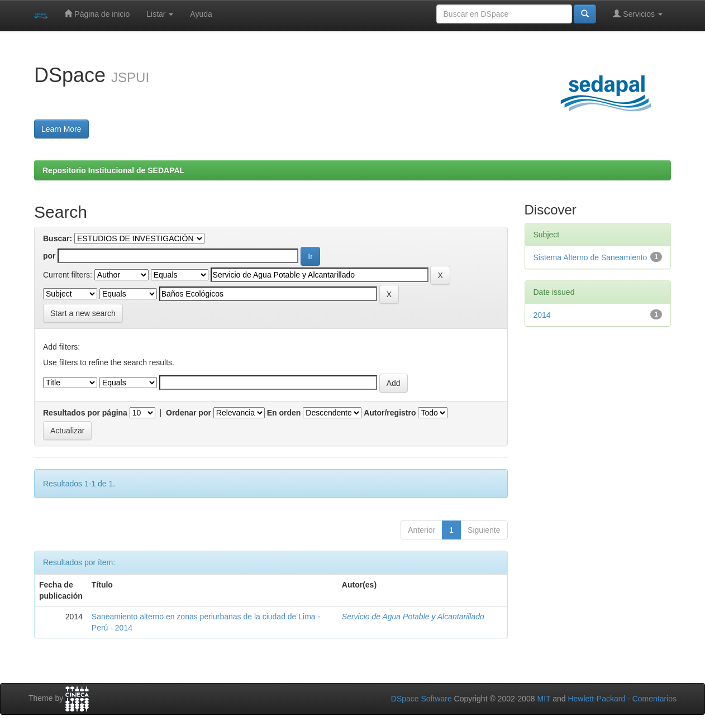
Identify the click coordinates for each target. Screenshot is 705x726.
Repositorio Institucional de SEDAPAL (113, 170)
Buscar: (57, 238)
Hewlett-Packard (596, 698)
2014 (542, 315)
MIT (543, 698)
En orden (284, 412)
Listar (159, 13)
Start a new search (83, 313)
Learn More (61, 129)
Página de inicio (97, 13)
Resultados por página (85, 412)
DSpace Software (421, 698)
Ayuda (201, 13)
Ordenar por (188, 412)
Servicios (638, 13)
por (49, 255)
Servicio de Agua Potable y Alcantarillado (413, 616)
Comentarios (654, 698)
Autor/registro (390, 412)
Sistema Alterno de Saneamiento (590, 257)
